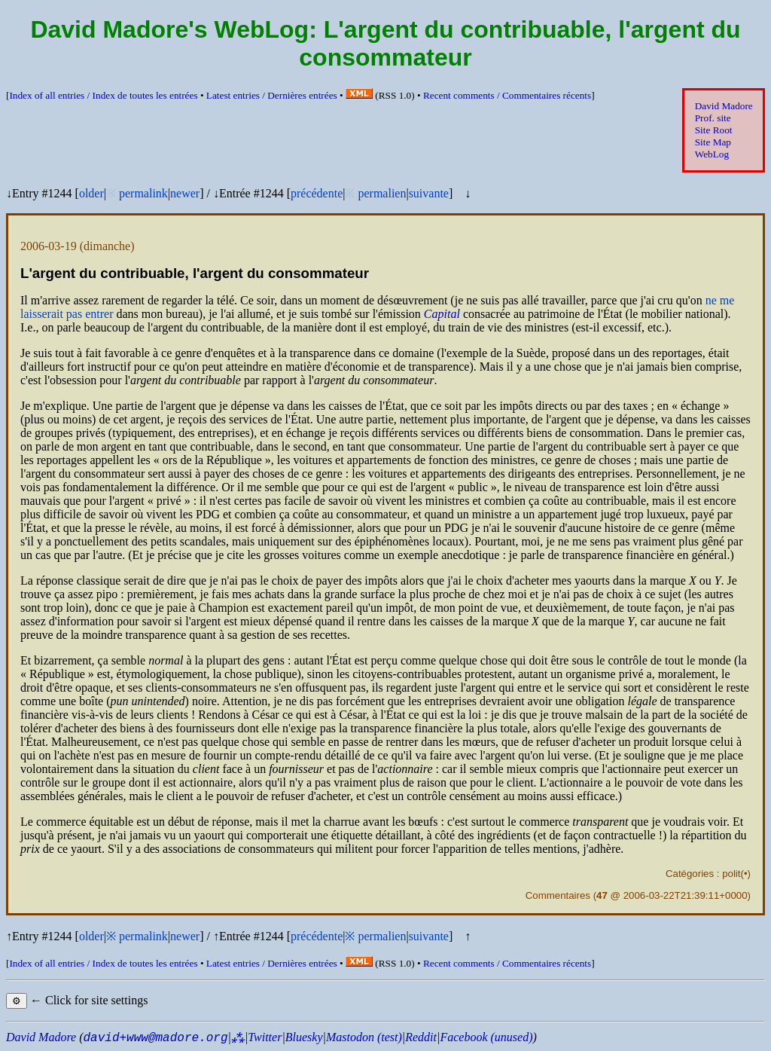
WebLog (712, 154)
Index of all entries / (103, 95)
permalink (143, 193)
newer (185, 193)
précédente (317, 193)
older (91, 193)
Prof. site (713, 118)
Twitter (265, 1037)
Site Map (713, 142)
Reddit (421, 1037)
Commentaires (558, 895)
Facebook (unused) (486, 1037)
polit (731, 873)
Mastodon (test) (364, 1037)
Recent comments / (507, 95)
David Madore (724, 106)
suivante (429, 193)
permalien (382, 193)
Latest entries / (271, 95)
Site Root (714, 130)
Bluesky (304, 1037)
